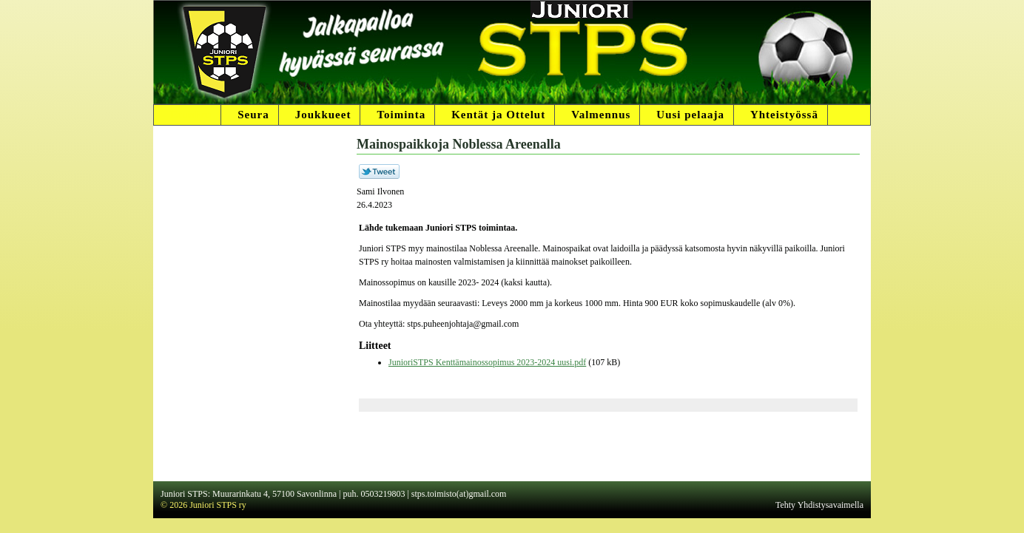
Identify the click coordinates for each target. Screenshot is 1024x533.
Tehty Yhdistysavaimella (819, 505)
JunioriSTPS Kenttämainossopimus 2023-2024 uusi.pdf (487, 362)
